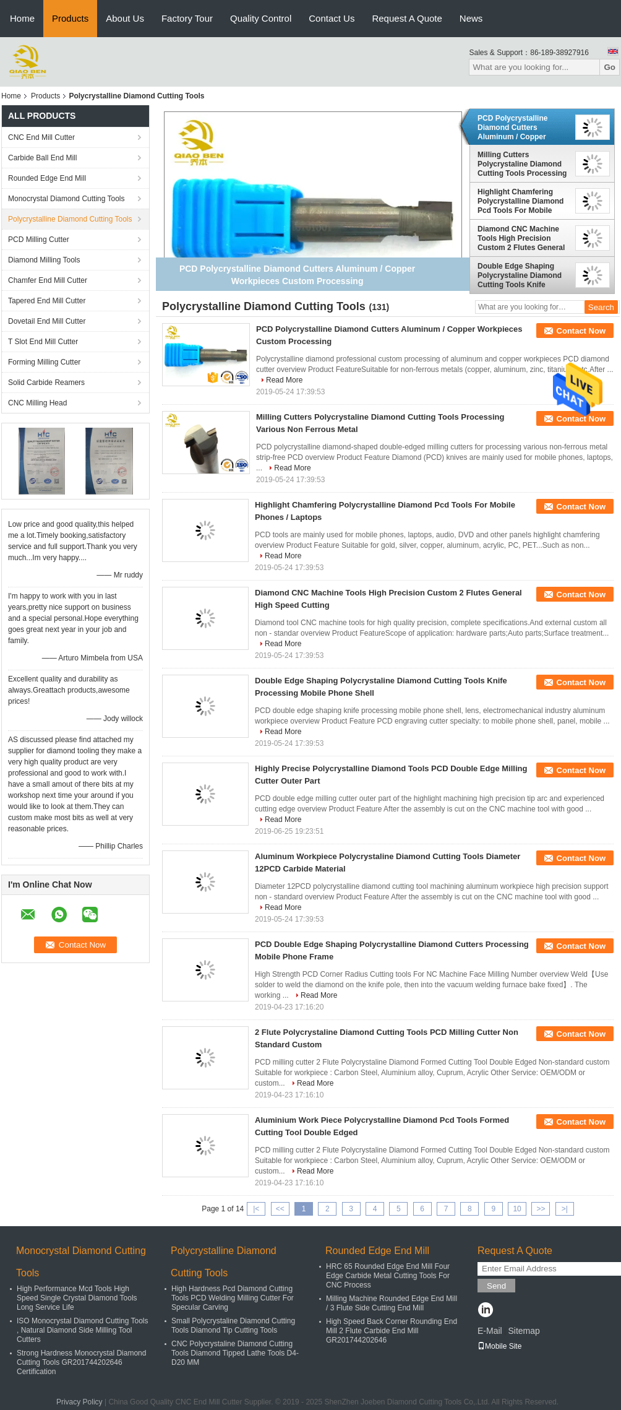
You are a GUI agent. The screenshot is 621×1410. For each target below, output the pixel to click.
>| (565, 1209)
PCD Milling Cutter (38, 239)
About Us (125, 18)
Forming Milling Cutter (44, 362)
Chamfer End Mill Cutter (47, 280)
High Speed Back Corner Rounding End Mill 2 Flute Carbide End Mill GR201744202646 (391, 1330)
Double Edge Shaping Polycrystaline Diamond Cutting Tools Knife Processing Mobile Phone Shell (523, 275)
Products (70, 18)
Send (496, 1286)
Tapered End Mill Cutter (46, 300)
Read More (284, 380)
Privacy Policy (79, 1402)
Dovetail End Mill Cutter (46, 321)
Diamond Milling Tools (44, 260)
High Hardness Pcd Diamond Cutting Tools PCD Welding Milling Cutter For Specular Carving (232, 1298)
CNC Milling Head (37, 403)
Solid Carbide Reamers (46, 382)
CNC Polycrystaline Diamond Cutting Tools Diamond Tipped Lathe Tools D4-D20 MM (235, 1353)
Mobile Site (499, 1346)
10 (517, 1209)
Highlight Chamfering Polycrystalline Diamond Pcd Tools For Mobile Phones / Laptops (520, 201)
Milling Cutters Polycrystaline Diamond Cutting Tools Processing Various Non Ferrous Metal (522, 164)
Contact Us (331, 18)
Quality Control (260, 18)
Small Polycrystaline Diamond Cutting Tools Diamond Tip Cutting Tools (233, 1325)
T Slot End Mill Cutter (43, 341)
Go (609, 67)
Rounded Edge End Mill (47, 178)
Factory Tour (187, 18)
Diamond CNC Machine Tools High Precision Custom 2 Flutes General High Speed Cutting (521, 238)
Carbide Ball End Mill (42, 158)
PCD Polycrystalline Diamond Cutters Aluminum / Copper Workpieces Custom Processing (513, 127)
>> (540, 1209)
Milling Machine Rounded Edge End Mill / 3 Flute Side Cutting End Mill (391, 1303)
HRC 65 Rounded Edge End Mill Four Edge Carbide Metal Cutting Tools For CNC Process (388, 1275)
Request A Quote (407, 18)
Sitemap (523, 1331)
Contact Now (581, 330)
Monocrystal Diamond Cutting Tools (66, 198)
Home (22, 18)
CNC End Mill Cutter (41, 137)
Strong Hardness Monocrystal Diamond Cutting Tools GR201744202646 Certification (81, 1362)
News (471, 18)
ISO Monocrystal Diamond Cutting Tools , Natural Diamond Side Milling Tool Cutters (82, 1330)
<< (280, 1209)
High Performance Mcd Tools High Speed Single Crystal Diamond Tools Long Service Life (77, 1298)
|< (256, 1209)
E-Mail (490, 1331)
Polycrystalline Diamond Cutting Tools (70, 219)
